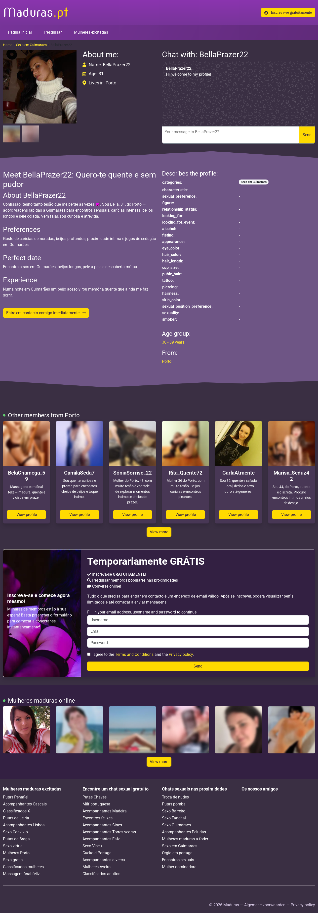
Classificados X (16, 811)
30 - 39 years (173, 342)
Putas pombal (174, 804)
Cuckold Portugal (97, 853)
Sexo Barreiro (173, 811)
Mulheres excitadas (91, 32)
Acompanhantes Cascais (25, 804)
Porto (166, 361)
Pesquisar (53, 32)
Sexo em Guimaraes (31, 45)
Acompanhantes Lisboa (24, 825)
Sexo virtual (13, 846)
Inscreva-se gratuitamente (288, 12)
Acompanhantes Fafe (101, 839)
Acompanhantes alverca (103, 859)
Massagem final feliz (21, 873)
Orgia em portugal (178, 853)
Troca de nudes (175, 797)
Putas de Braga (16, 839)
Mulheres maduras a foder (185, 839)
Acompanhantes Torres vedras (109, 832)
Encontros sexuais (178, 859)
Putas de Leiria (16, 818)
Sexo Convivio (15, 832)
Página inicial (20, 32)
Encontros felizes (97, 818)
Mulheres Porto (16, 853)
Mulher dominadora (179, 866)
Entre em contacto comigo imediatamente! (46, 312)
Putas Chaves (94, 797)
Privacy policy (181, 654)
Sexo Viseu (92, 846)
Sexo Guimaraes (176, 825)
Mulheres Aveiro (96, 866)
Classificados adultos (101, 873)
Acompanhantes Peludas (184, 832)
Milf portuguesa (96, 804)
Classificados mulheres (23, 866)
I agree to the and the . (140, 654)
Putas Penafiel (15, 797)
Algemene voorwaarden (264, 905)
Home (7, 45)
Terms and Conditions (134, 654)
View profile (26, 514)
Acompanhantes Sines (102, 825)
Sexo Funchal (174, 818)
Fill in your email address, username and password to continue (198, 617)
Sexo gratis (13, 859)
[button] (40, 86)
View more (159, 532)
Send (307, 134)
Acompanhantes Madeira (104, 811)
